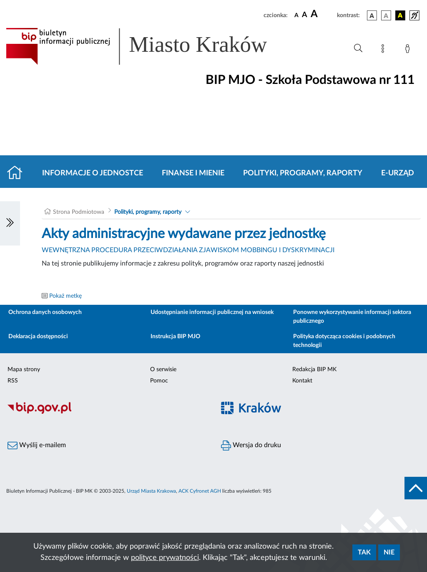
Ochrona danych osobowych (45, 312)
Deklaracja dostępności (38, 336)
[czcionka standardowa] (296, 15)
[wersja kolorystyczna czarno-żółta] (400, 15)
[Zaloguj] (409, 50)
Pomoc (159, 381)
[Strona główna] (18, 173)
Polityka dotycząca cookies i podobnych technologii (344, 341)
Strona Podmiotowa (78, 212)
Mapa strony (24, 369)
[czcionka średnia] (304, 15)
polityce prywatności (165, 558)
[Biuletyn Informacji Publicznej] (106, 412)
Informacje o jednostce (92, 173)
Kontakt (302, 381)
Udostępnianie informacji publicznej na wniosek (212, 312)
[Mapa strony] (384, 50)
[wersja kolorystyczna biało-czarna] (386, 15)
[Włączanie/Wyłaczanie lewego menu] (10, 223)
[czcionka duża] (322, 14)
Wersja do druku (251, 445)
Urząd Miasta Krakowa (151, 491)
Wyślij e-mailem (37, 445)
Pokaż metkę (65, 296)
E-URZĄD (397, 173)
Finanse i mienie (193, 173)
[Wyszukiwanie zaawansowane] (358, 48)
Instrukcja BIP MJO (175, 336)
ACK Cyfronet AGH (199, 491)
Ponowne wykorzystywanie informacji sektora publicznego (352, 316)
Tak (364, 552)
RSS (13, 381)
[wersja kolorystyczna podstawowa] (372, 15)
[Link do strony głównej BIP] (148, 46)
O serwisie (163, 369)
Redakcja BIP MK (314, 369)
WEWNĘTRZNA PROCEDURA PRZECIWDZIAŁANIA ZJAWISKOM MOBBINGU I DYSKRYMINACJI (188, 250)
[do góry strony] (415, 488)
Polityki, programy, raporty (302, 173)
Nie (389, 552)
